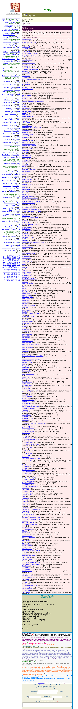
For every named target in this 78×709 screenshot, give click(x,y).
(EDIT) (25, 14)
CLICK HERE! (40, 651)
